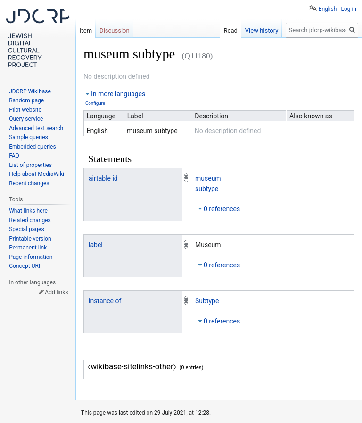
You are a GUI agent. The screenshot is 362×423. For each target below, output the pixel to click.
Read (231, 30)
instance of (105, 301)
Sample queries (28, 137)
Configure (95, 103)
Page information (30, 257)
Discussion (114, 30)
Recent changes (29, 183)
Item (86, 30)
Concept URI (24, 266)
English (328, 9)
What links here (28, 210)
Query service (26, 119)
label (96, 245)
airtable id (103, 178)
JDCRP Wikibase (30, 91)
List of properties (30, 165)
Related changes (30, 220)
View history (262, 30)
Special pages (26, 229)
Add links (56, 292)
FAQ (14, 155)
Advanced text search (36, 128)
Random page (26, 100)
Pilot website (25, 110)
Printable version (30, 238)
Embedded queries (32, 146)
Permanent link (28, 247)
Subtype (207, 301)
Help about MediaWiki (36, 174)
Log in (348, 9)
